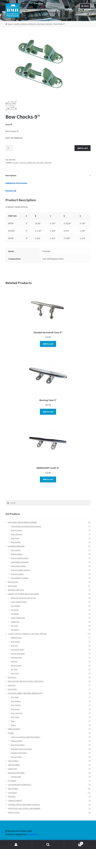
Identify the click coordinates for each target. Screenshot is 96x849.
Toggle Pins (15, 622)
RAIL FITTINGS (13, 789)
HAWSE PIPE (12, 769)
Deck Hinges (15, 606)
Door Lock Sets (16, 713)
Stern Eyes (15, 673)
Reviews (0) (10, 190)
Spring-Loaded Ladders (20, 558)
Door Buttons (16, 701)
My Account (16, 844)
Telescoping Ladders (18, 566)
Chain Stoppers (16, 534)
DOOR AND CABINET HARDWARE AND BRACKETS (25, 693)
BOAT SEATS (12, 586)
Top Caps (14, 626)
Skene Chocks (16, 665)
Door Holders (16, 705)
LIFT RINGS (12, 781)
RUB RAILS (12, 796)
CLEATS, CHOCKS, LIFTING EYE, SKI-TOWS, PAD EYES (33, 24)
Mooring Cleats (16, 657)
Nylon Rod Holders (18, 745)
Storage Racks (16, 757)
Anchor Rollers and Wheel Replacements (26, 526)
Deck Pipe (12, 685)
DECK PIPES (12, 689)
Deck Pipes (15, 538)
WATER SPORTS (14, 812)
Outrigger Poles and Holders (21, 749)
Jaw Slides (15, 614)
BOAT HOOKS (13, 582)
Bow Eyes (14, 646)
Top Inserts (15, 630)
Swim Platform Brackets (20, 562)
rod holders (12, 793)
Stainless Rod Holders (19, 753)
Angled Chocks (16, 638)
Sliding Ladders (16, 554)
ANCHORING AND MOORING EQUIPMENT (22, 522)
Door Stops (15, 717)
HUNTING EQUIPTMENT (16, 773)
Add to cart (82, 148)
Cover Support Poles (19, 602)
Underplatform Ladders (20, 578)
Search (48, 844)
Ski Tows (14, 669)
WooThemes (32, 834)
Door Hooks (15, 709)
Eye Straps (15, 610)
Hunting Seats (16, 777)
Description (10, 175)
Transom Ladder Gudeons (20, 570)
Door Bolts (15, 697)
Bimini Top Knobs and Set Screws (23, 598)
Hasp (13, 721)
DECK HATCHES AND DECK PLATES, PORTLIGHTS (25, 681)
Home (10, 24)
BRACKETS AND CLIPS (16, 590)
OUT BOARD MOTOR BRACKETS (19, 785)
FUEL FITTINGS (13, 761)
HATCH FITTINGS (14, 765)
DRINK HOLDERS (14, 729)
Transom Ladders (17, 574)
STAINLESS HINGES (15, 800)
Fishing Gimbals (16, 741)
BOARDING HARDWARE (16, 546)
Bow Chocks (15, 642)
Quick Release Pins (18, 618)
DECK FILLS (12, 677)
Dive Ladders (16, 550)
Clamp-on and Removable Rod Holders (25, 737)
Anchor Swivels (16, 530)
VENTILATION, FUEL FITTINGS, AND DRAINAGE (24, 808)
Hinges (13, 725)
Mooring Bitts (15, 542)
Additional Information (16, 183)
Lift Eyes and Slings (18, 653)
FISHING (11, 733)
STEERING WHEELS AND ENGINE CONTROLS (24, 804)
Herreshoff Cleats (17, 649)
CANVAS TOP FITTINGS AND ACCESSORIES (23, 594)
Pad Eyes (14, 661)
